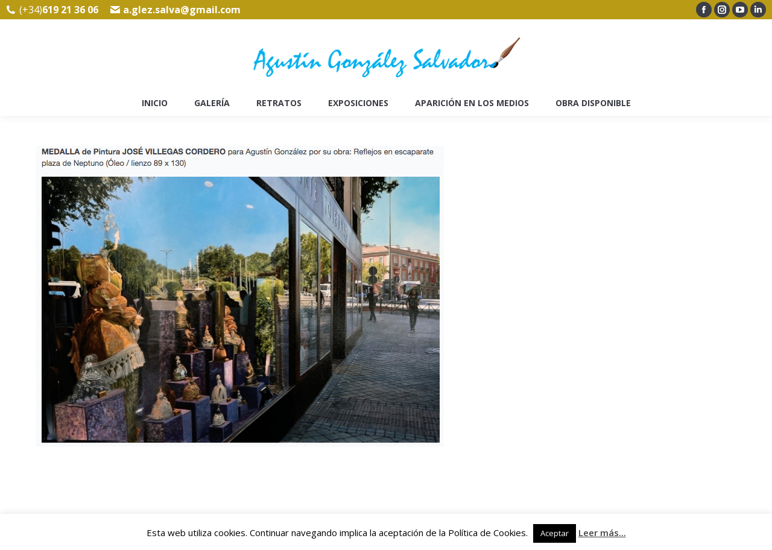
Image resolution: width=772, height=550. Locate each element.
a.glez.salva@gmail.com (182, 9)
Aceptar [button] (554, 533)
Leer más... (602, 532)
